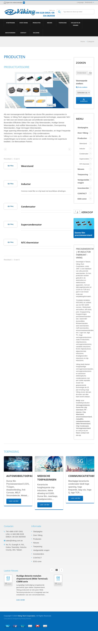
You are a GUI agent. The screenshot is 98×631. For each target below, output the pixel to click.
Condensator (11, 225)
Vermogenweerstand (83, 428)
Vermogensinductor (83, 405)
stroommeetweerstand (84, 417)
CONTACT (23, 32)
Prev (80, 211)
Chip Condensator (82, 426)
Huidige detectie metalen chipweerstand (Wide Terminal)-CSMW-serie (32, 578)
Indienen (84, 100)
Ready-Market (26, 619)
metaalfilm (79, 419)
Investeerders (10, 32)
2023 (58, 584)
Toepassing (62, 22)
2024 (8, 584)
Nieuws (49, 22)
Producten (36, 22)
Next (75, 211)
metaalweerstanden (83, 421)
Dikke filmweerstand (83, 424)
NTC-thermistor (12, 273)
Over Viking (23, 22)
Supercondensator (14, 249)
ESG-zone (36, 32)
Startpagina (10, 22)
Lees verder (14, 501)
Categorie (90, 41)
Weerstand (10, 172)
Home (83, 41)
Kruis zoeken (81, 87)
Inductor (8, 196)
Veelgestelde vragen (75, 24)
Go (90, 73)
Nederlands (88, 2)
